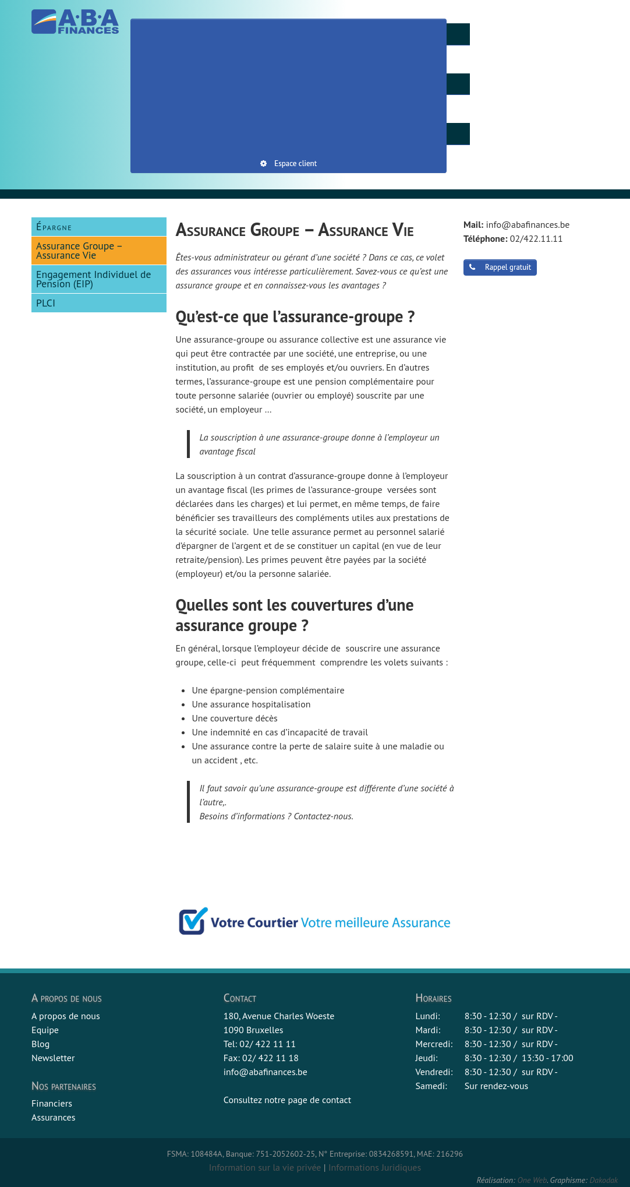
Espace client (288, 163)
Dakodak (603, 1180)
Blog (40, 1043)
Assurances (53, 1117)
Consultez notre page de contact (287, 1099)
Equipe (45, 1029)
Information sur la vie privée (265, 1167)
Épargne (54, 226)
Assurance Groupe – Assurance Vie (79, 250)
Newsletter (53, 1057)
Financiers (51, 1103)
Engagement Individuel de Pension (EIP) (93, 278)
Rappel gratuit (500, 267)
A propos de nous (65, 1016)
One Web (532, 1180)
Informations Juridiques (374, 1167)
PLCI (45, 302)
